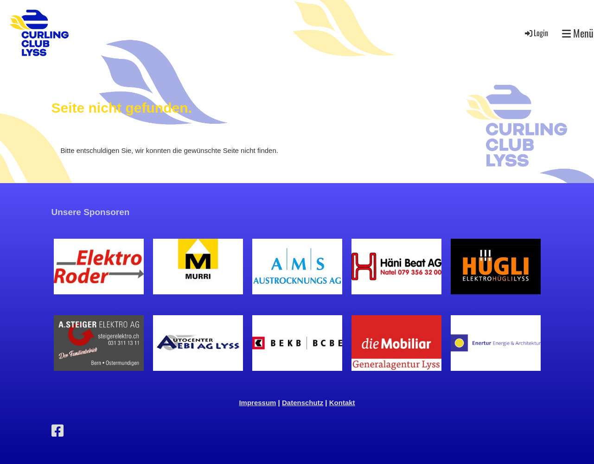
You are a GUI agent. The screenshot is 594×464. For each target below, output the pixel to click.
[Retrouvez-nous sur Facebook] (57, 431)
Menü (578, 33)
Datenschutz (302, 403)
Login (536, 32)
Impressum (257, 403)
